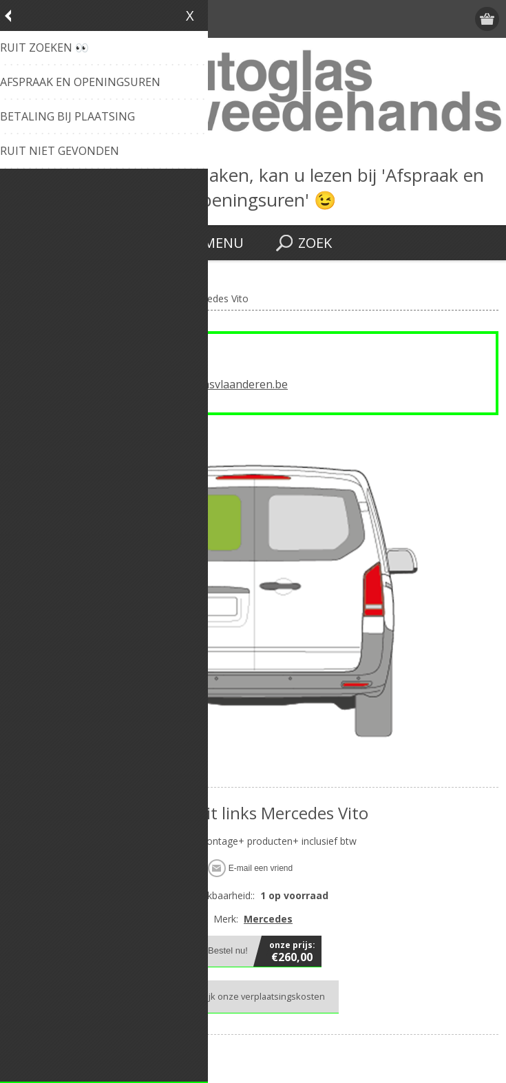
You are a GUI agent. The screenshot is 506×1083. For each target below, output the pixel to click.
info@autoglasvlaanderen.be (213, 384)
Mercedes (268, 918)
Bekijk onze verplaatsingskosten (258, 996)
